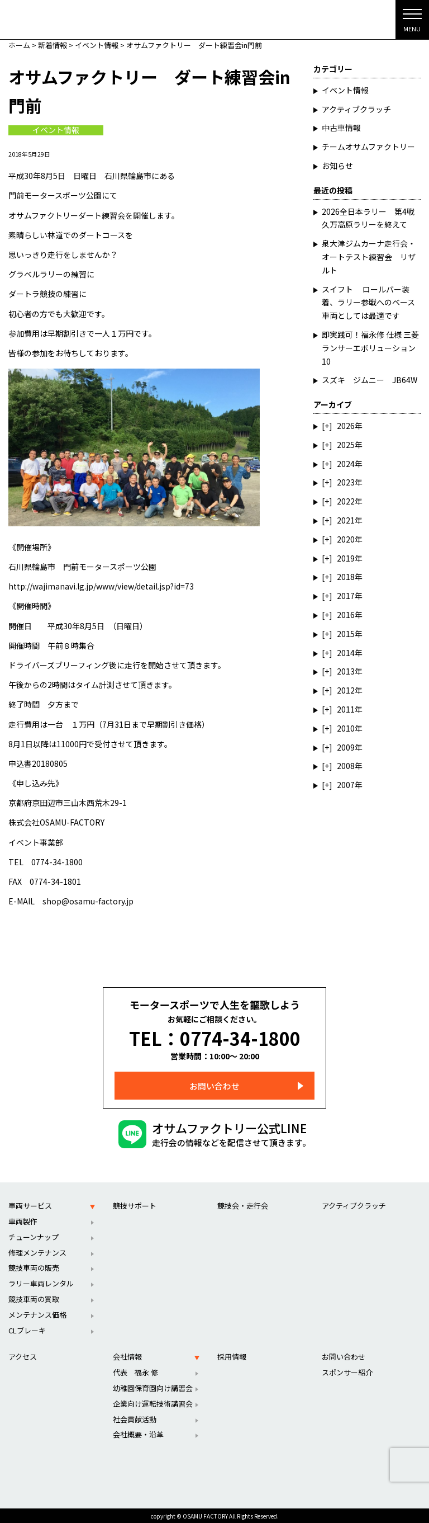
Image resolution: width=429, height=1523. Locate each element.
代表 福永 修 (135, 1370)
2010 (346, 728)
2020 (346, 539)
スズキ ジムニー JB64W (369, 379)
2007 (346, 784)
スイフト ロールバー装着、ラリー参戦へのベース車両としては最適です (368, 303)
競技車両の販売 (33, 1266)
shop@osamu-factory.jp (88, 901)
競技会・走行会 (242, 1203)
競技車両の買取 (33, 1296)
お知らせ (337, 165)
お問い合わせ (214, 1084)
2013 (346, 671)
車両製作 (22, 1219)
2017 (346, 595)
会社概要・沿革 (138, 1432)
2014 (346, 652)
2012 (346, 690)
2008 (346, 765)
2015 (346, 633)
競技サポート (134, 1203)
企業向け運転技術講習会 (153, 1401)
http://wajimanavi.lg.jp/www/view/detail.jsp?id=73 (101, 586)
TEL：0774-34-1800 (215, 1037)
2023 (346, 482)
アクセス (22, 1355)
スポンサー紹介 (347, 1370)
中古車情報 (341, 127)
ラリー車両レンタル (41, 1281)
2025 (346, 444)
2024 (346, 463)
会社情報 (127, 1355)
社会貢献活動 (134, 1417)
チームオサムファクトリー (368, 146)
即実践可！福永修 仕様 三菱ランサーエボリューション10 (370, 348)
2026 (346, 425)
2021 (346, 520)
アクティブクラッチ (356, 109)
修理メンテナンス (37, 1250)
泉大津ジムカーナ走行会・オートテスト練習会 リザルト (369, 257)
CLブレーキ (27, 1328)
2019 (346, 558)
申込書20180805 (38, 763)
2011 (346, 709)
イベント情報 (55, 130)
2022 (346, 501)
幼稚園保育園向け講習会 (153, 1385)
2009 (346, 747)
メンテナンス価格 (37, 1312)
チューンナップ (33, 1234)
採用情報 (231, 1355)
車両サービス (30, 1203)
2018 (346, 576)
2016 (346, 614)
